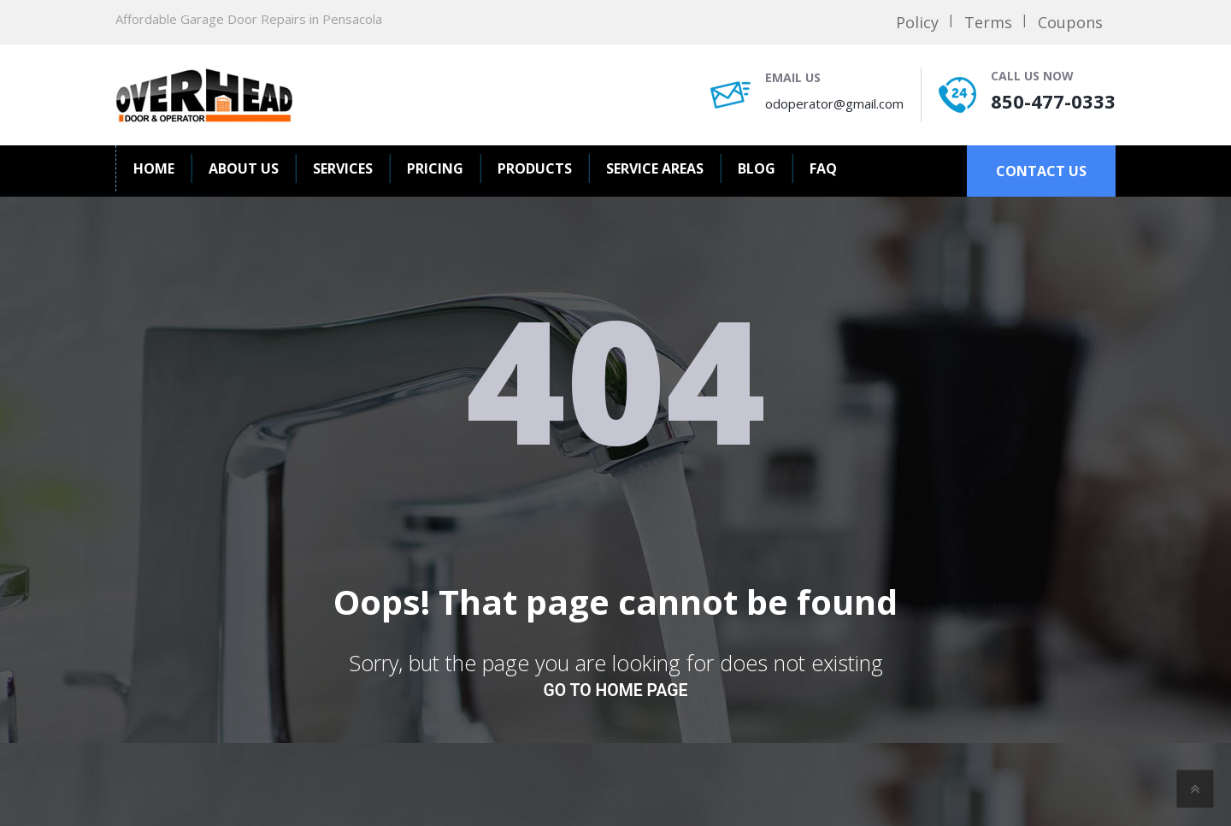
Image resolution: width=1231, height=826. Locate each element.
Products (535, 168)
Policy (917, 22)
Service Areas (655, 168)
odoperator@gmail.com (834, 103)
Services (343, 168)
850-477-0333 (1053, 101)
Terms (988, 22)
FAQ (823, 168)
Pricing (435, 168)
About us (244, 168)
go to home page (616, 690)
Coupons (1070, 22)
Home (153, 168)
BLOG (756, 168)
